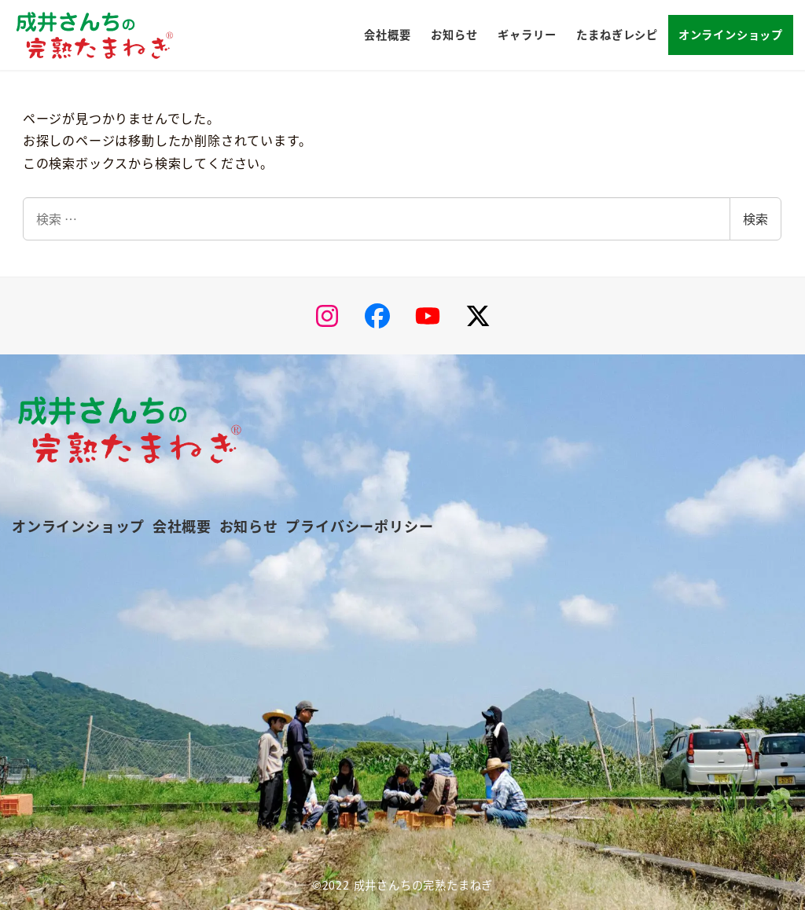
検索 (755, 218)
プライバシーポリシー (359, 526)
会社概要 (182, 526)
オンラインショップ (78, 526)
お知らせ (248, 526)
